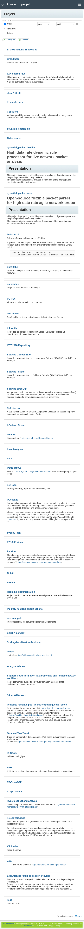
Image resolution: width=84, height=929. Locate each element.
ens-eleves (13, 313)
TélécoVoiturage (16, 818)
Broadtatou (13, 59)
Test (9, 900)
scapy (10, 651)
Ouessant (12, 499)
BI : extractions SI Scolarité (22, 49)
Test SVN (12, 753)
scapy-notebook (16, 666)
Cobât (10, 573)
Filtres (8, 20)
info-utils (12, 328)
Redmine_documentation (21, 592)
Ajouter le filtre (10, 29)
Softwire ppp (14, 408)
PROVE (11, 582)
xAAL (10, 861)
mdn (9, 458)
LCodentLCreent (16, 425)
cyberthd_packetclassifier (21, 147)
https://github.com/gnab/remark (56, 708)
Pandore (11, 551)
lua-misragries (15, 449)
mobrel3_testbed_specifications (25, 609)
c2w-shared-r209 (16, 73)
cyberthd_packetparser (20, 193)
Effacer (25, 40)
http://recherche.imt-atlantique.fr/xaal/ (49, 865)
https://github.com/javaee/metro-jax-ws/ (33, 471)
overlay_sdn (14, 533)
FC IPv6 (11, 299)
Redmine (28, 926)
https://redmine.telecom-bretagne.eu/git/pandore (39, 562)
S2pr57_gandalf (15, 633)
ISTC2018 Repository (18, 345)
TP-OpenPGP (14, 782)
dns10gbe (12, 267)
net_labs (12, 485)
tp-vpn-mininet (15, 791)
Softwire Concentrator (19, 354)
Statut (9, 24)
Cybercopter (14, 138)
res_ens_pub (14, 618)
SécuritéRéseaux (16, 695)
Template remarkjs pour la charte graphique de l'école (37, 704)
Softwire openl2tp (17, 389)
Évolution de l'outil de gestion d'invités (28, 876)
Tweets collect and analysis (22, 801)
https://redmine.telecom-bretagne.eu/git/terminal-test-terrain (44, 741)
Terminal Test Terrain (18, 733)
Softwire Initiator (16, 371)
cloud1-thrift (14, 93)
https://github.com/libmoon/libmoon (37, 438)
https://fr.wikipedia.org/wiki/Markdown (26, 715)
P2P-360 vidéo (15, 542)
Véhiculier (12, 846)
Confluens (12, 112)
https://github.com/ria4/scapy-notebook (34, 655)
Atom (79, 916)
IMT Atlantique (8, 924)
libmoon (11, 434)
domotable (13, 284)
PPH (9, 767)
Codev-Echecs (15, 102)
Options (9, 33)
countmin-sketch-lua (18, 129)
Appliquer (10, 40)
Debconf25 (13, 234)
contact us (11, 519)
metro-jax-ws (14, 468)
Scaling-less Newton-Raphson (23, 642)
